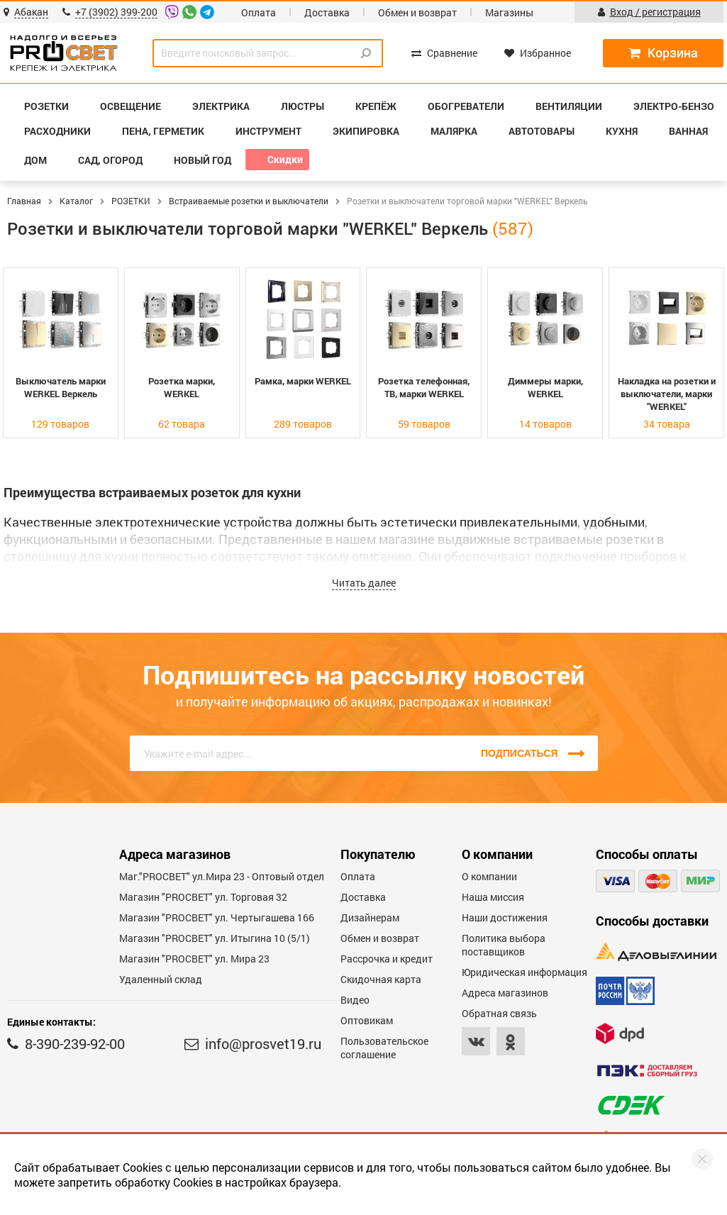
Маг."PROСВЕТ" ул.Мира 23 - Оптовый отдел (221, 876)
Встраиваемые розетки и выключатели (248, 200)
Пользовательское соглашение (384, 1047)
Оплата (258, 12)
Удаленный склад (160, 979)
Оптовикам (366, 1020)
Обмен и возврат (417, 12)
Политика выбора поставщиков (503, 944)
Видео (355, 999)
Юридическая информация (524, 972)
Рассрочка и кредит (386, 958)
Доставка (327, 12)
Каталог (76, 200)
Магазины (509, 12)
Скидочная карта (380, 979)
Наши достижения (505, 917)
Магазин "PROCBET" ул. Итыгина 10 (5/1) (214, 938)
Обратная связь (499, 1013)
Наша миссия (493, 897)
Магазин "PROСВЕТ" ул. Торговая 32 (203, 897)
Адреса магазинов (505, 992)
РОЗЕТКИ (130, 200)
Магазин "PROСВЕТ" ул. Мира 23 (194, 958)
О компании (489, 876)
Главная (24, 200)
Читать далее (364, 582)
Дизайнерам (369, 917)
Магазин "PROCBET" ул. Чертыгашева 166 (216, 917)
